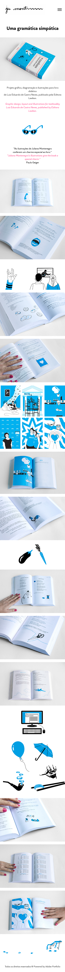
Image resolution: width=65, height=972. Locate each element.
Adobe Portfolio (52, 966)
